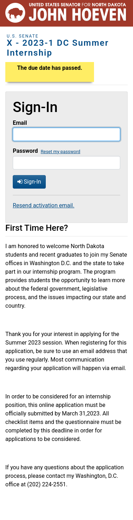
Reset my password (61, 151)
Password (25, 150)
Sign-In (29, 181)
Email (20, 122)
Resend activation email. (43, 205)
